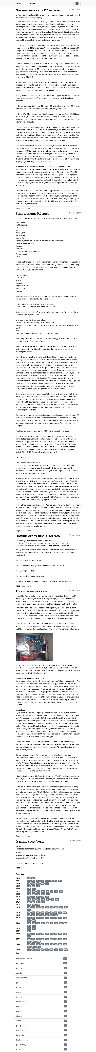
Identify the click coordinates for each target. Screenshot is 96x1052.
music (41, 987)
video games (26, 208)
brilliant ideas (41, 1040)
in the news (41, 1001)
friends (41, 1011)
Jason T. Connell (25, 3)
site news (41, 963)
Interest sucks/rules (30, 841)
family (41, 1006)
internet (41, 968)
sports (41, 973)
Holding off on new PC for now (38, 536)
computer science (41, 958)
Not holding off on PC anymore (38, 10)
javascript (41, 1035)
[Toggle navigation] (77, 3)
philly (41, 1025)
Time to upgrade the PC (32, 591)
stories (41, 1016)
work (41, 992)
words (41, 1021)
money (23, 868)
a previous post (29, 98)
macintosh (41, 1030)
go (41, 982)
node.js (41, 997)
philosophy (41, 1044)
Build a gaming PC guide (32, 213)
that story (74, 689)
